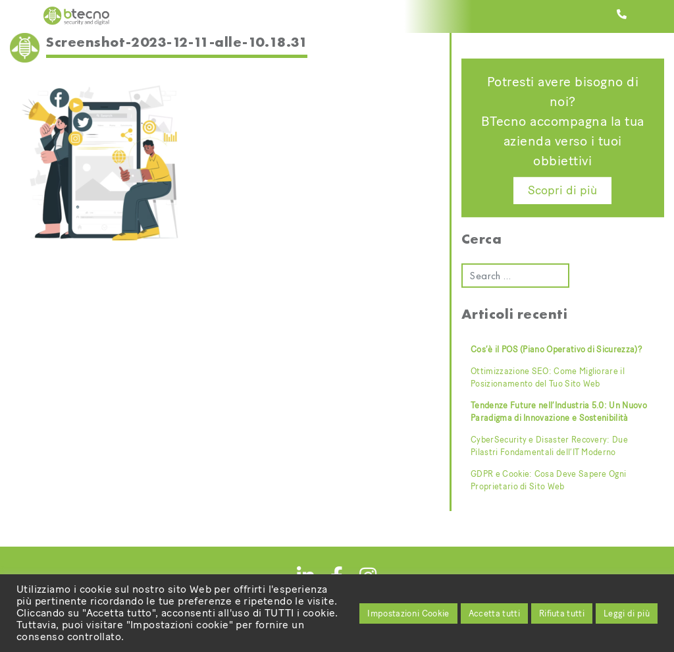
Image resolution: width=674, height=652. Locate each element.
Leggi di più (627, 613)
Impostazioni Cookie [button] (408, 613)
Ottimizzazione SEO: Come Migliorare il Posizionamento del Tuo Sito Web (548, 377)
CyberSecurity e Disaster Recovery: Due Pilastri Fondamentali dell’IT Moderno (549, 446)
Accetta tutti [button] (494, 613)
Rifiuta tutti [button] (561, 613)
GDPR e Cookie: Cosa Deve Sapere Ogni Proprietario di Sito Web (548, 480)
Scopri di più (562, 190)
